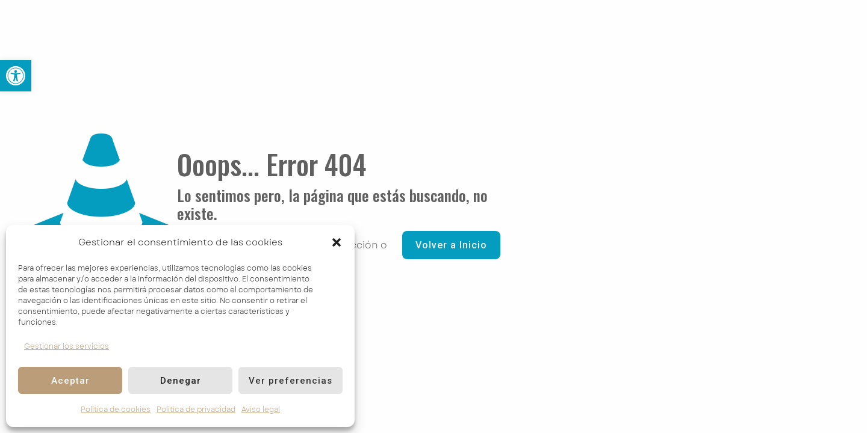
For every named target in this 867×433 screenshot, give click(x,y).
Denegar (180, 380)
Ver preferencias (290, 380)
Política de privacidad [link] (196, 409)
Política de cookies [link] (116, 409)
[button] (337, 242)
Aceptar (70, 380)
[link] (15, 75)
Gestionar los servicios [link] (66, 346)
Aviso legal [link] (260, 409)
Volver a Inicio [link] (451, 245)
